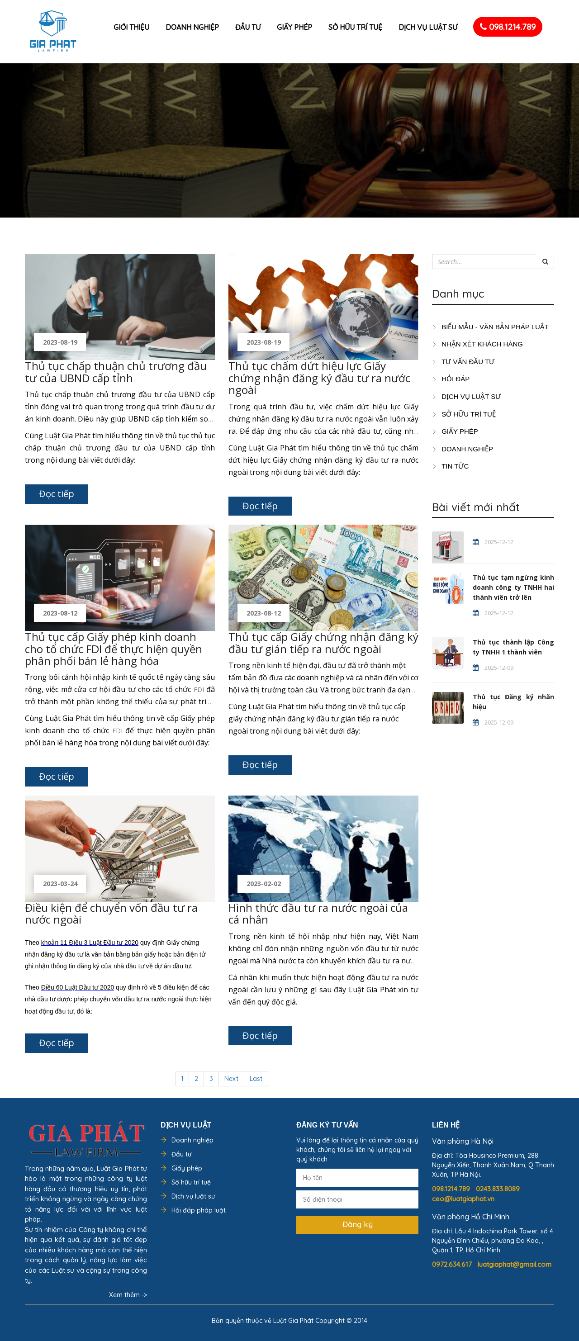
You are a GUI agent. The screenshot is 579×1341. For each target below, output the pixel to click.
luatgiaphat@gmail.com (514, 1264)
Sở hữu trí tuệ (355, 27)
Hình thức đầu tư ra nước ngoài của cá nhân (318, 913)
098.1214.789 (508, 26)
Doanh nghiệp (192, 27)
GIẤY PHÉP (455, 431)
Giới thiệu (131, 27)
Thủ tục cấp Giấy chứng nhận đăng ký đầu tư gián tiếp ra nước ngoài (323, 642)
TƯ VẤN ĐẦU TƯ (463, 361)
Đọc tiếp (56, 494)
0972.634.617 (453, 1264)
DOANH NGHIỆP (462, 449)
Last (256, 1079)
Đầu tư (248, 27)
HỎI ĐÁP (451, 379)
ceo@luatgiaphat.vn (463, 1198)
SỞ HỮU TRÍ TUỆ (464, 414)
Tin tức (450, 466)
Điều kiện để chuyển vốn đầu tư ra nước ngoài (111, 913)
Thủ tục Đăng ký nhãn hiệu (513, 701)
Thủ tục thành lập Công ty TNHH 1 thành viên (513, 647)
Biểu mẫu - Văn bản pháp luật (490, 327)
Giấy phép (294, 27)
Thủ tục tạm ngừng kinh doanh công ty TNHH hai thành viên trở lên (513, 587)
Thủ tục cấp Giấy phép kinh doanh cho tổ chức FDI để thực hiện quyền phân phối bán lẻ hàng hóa (113, 648)
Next (231, 1079)
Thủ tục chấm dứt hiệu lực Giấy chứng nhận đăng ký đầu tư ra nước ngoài (319, 377)
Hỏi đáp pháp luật (198, 1210)
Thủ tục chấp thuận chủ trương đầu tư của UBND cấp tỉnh (116, 371)
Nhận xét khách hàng (477, 344)
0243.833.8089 (499, 1189)
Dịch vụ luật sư (428, 27)
